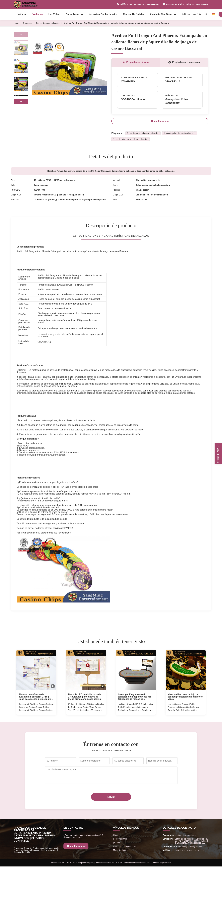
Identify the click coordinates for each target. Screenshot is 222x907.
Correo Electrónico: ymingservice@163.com (185, 4)
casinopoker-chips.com (185, 835)
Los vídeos (54, 14)
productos (117, 842)
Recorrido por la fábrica (103, 14)
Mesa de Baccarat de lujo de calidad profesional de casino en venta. (185, 696)
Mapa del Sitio (119, 850)
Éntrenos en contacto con (124, 846)
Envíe (111, 796)
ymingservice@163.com (192, 847)
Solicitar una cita (191, 14)
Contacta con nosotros (163, 14)
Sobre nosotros (74, 14)
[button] (21, 101)
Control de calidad (134, 14)
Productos (37, 14)
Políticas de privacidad (161, 863)
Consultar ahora (160, 121)
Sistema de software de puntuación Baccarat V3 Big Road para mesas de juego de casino (34, 696)
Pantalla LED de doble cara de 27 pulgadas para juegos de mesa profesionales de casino (84, 696)
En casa (21, 14)
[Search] (206, 14)
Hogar (16, 23)
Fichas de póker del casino (48, 23)
